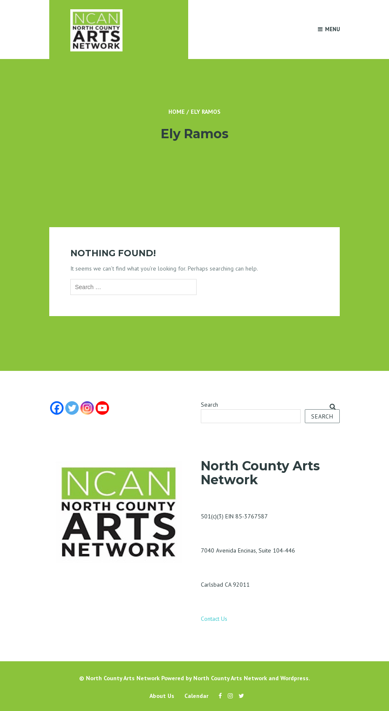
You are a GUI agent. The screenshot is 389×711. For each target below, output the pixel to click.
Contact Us (214, 618)
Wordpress (294, 678)
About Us (161, 696)
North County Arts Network (123, 678)
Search (209, 404)
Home (176, 111)
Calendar (196, 696)
